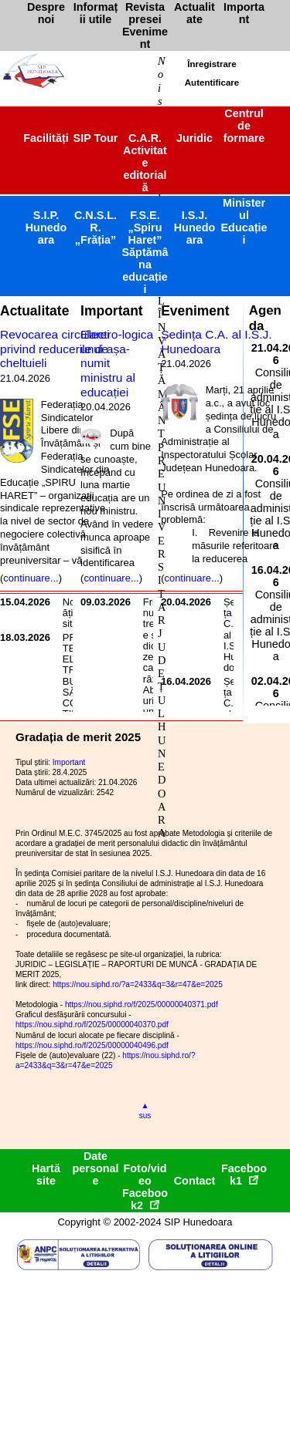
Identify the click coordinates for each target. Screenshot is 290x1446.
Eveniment (195, 311)
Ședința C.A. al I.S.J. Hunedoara (216, 342)
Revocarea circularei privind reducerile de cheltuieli (55, 348)
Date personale (96, 1168)
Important (111, 311)
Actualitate (34, 311)
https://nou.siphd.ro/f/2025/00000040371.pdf (141, 1004)
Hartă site (46, 1174)
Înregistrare (211, 64)
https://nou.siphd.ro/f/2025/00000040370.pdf (92, 1024)
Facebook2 (145, 1199)
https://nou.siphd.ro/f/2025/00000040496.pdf (92, 1045)
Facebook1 (244, 1174)
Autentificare (212, 82)
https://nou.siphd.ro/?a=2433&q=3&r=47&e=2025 (138, 984)
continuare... (30, 578)
